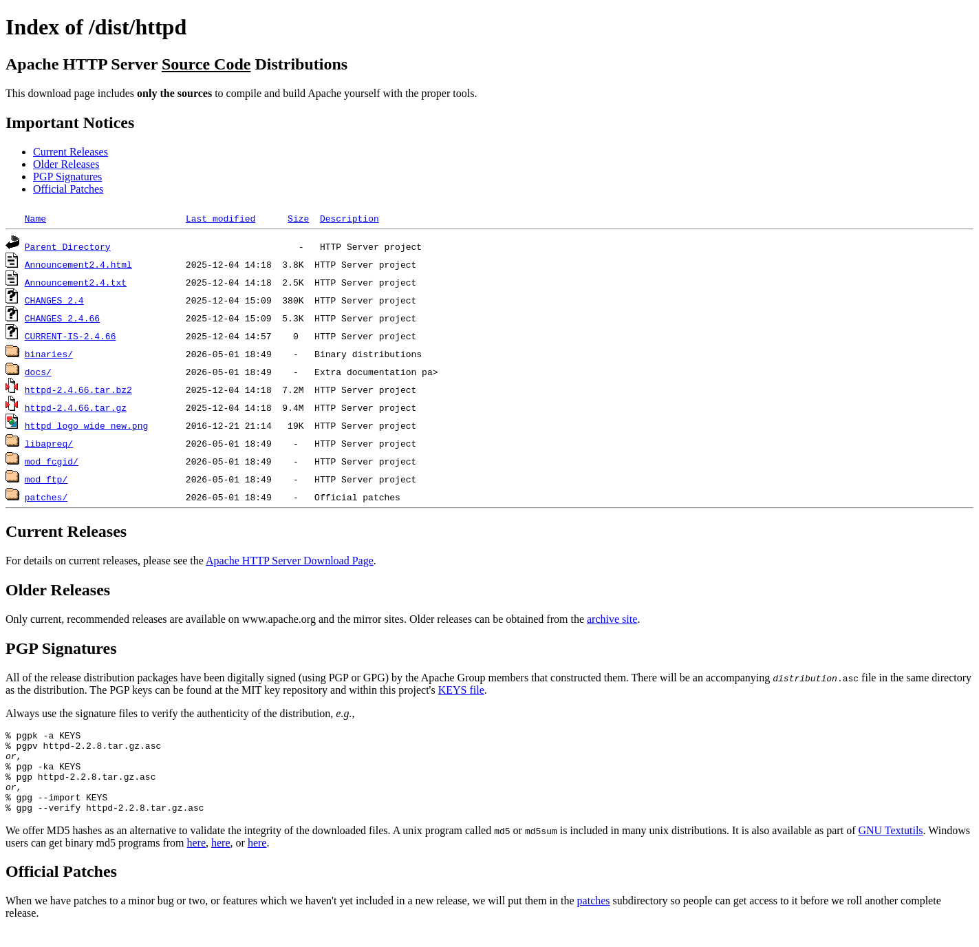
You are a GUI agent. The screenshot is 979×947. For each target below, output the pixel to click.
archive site (612, 619)
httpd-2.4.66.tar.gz (76, 407)
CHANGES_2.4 (54, 300)
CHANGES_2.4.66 (62, 318)
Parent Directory (68, 246)
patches (593, 917)
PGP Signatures (67, 176)
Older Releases (66, 164)
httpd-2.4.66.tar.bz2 (78, 389)
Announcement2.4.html (78, 264)
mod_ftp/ (46, 479)
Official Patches (68, 189)
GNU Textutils (890, 847)
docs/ (38, 371)
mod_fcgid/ (51, 461)
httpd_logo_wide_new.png (86, 425)
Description (349, 218)
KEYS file (461, 690)
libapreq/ (49, 443)
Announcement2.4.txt (76, 282)
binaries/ (49, 354)
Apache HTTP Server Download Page (290, 560)
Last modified (220, 218)
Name (35, 218)
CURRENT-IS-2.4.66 (70, 336)
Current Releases (70, 152)
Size (298, 218)
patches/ (46, 497)
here (196, 859)
